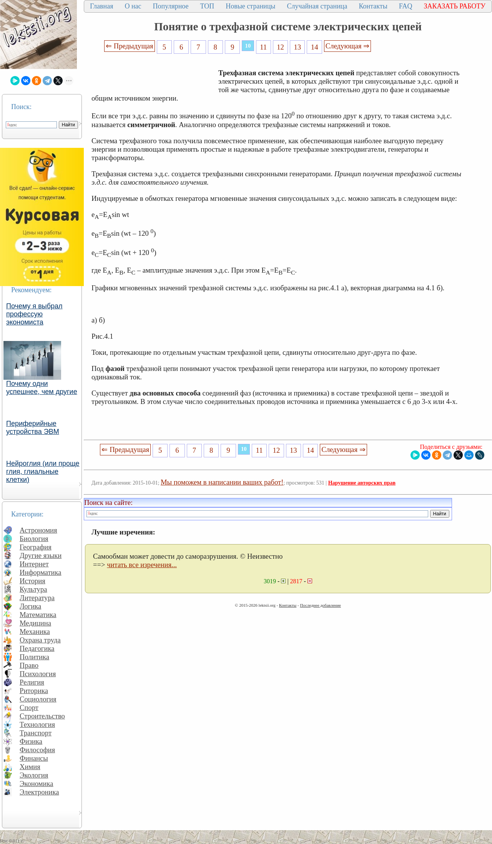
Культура (33, 589)
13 (297, 47)
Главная (101, 6)
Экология (34, 775)
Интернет (34, 564)
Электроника (39, 792)
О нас (133, 6)
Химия (30, 767)
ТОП (207, 6)
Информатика (41, 572)
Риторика (34, 691)
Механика (35, 631)
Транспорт (36, 733)
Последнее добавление (320, 605)
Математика (38, 615)
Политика (34, 657)
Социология (38, 699)
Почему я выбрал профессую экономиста (34, 314)
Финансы (34, 758)
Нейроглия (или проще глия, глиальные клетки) (43, 471)
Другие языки (41, 555)
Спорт (29, 707)
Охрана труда (40, 640)
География (36, 547)
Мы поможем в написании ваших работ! (222, 482)
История (32, 581)
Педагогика (37, 648)
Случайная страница (317, 6)
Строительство (42, 716)
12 (280, 47)
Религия (32, 682)
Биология (34, 539)
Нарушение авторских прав (362, 483)
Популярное (171, 6)
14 (314, 47)
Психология (38, 674)
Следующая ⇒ (347, 46)
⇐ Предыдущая (129, 46)
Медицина (35, 623)
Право (29, 665)
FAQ (405, 6)
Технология (37, 724)
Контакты (373, 6)
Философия (37, 750)
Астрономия (38, 530)
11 (263, 47)
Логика (30, 606)
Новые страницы (250, 6)
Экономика (36, 783)
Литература (37, 598)
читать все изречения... (142, 565)
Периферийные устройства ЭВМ (32, 427)
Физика (31, 741)
